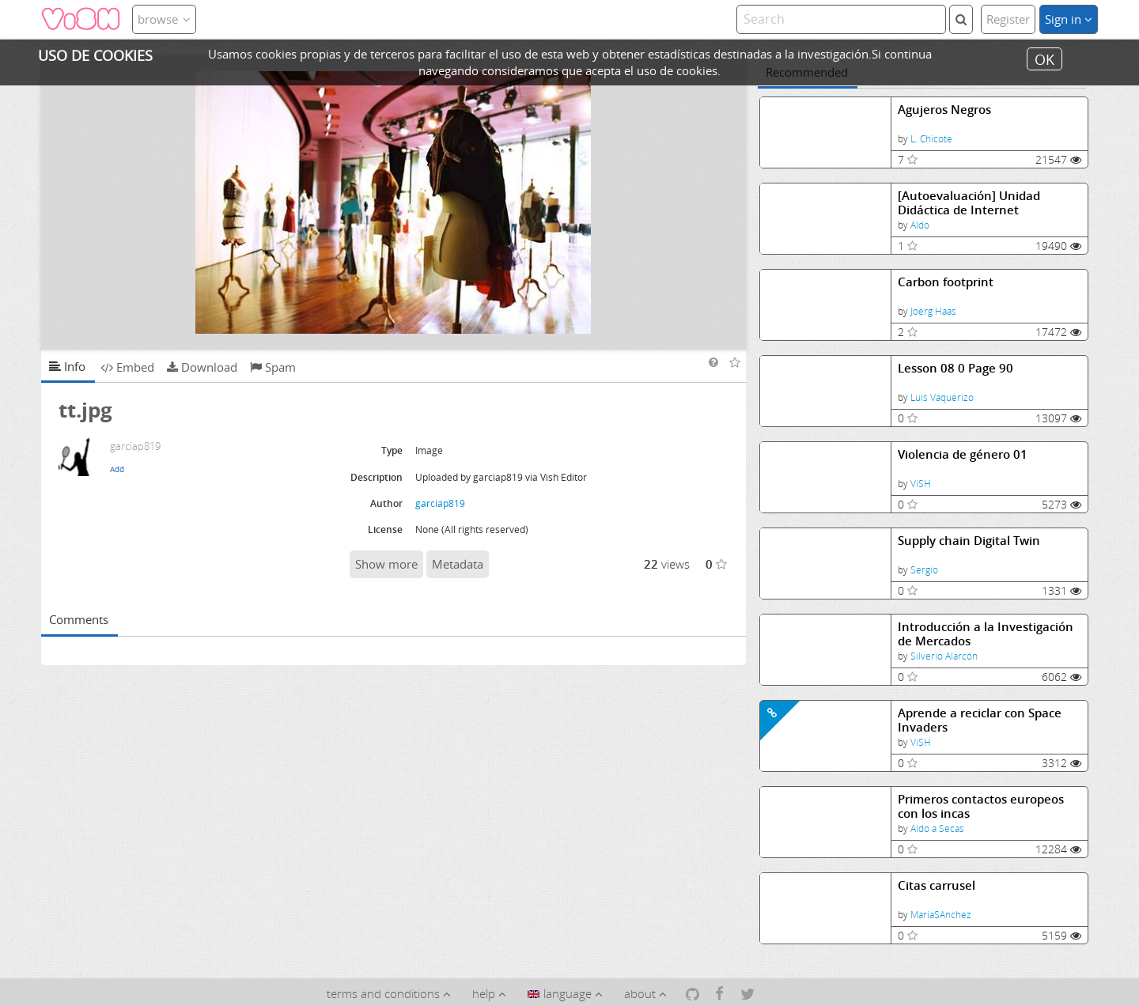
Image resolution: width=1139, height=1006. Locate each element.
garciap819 (440, 503)
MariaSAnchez (940, 914)
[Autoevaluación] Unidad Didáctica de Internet (969, 202)
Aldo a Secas (937, 828)
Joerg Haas (933, 311)
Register (1008, 19)
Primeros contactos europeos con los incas (981, 806)
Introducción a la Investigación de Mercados (985, 634)
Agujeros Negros (944, 109)
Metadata (457, 564)
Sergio (924, 570)
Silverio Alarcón (944, 656)
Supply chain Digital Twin (969, 540)
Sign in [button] (1068, 19)
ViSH (920, 483)
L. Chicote (931, 139)
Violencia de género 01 (962, 454)
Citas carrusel (936, 885)
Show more (386, 564)
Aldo (919, 225)
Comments (78, 619)
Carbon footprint (945, 281)
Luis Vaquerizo (942, 397)
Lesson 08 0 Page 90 (955, 368)
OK (1044, 58)
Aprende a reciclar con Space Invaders (979, 720)
